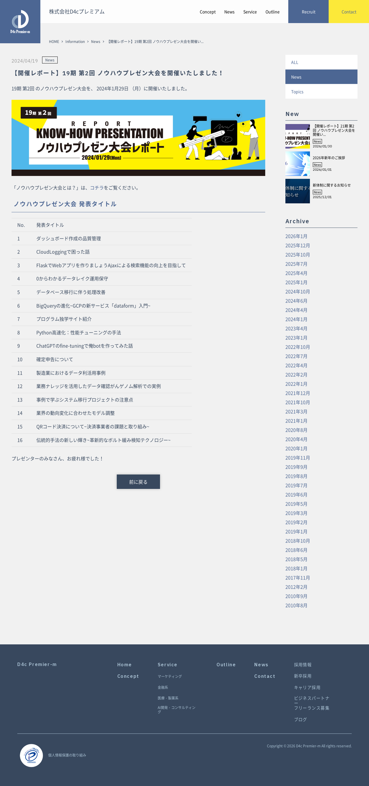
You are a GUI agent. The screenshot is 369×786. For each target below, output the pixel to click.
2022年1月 (296, 383)
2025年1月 (296, 282)
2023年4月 (296, 328)
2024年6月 (296, 300)
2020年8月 (296, 429)
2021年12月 (297, 392)
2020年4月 (296, 439)
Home (124, 664)
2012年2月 (296, 586)
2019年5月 (296, 503)
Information (75, 41)
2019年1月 (296, 531)
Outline (273, 11)
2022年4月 (296, 365)
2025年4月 (296, 272)
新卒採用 (303, 676)
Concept (208, 11)
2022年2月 (296, 374)
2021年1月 (296, 420)
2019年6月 (296, 494)
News (229, 11)
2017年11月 (297, 577)
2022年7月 (296, 355)
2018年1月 (296, 568)
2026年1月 (296, 235)
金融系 (163, 687)
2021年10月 (297, 402)
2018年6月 (296, 549)
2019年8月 (296, 475)
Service (250, 11)
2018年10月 (297, 540)
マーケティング (170, 676)
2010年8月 (296, 605)
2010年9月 (296, 595)
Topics (297, 91)
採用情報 (303, 664)
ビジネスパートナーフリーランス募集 (312, 703)
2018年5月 (296, 559)
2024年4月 (296, 309)
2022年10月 (297, 346)
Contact (264, 676)
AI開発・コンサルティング (176, 710)
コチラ (97, 187)
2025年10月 (297, 254)
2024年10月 (297, 291)
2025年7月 (296, 263)
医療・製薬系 (168, 698)
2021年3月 (296, 411)
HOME (54, 41)
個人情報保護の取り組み (67, 755)
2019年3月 (296, 512)
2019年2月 (296, 522)
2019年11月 (297, 457)
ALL (294, 62)
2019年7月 (296, 485)
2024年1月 (296, 319)
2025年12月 (297, 245)
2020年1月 (296, 448)
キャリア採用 (307, 687)
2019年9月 (296, 466)
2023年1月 (296, 337)
